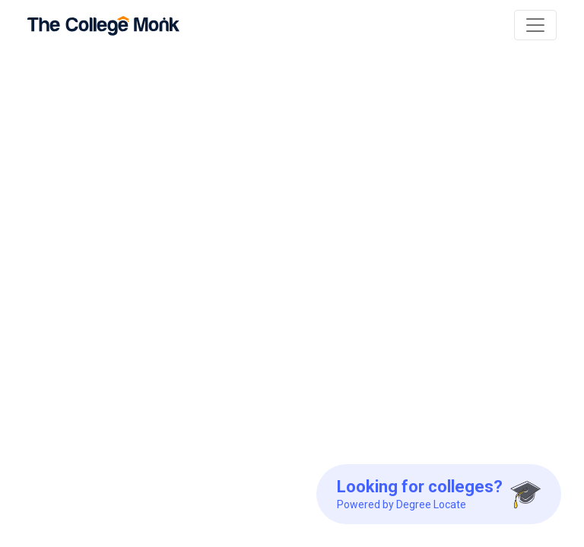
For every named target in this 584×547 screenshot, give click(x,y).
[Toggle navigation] (535, 25)
